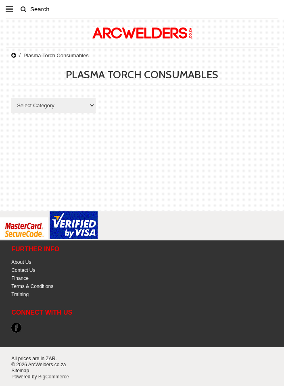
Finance (20, 278)
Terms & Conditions (32, 286)
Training (20, 294)
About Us (21, 262)
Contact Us (23, 270)
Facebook (16, 328)
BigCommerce (53, 377)
